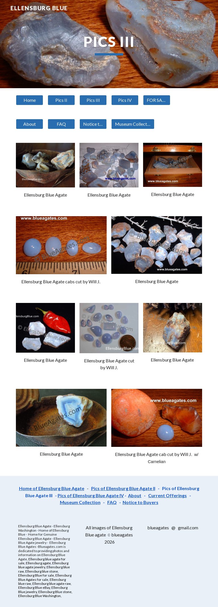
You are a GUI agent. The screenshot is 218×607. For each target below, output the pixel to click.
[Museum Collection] (133, 124)
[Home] (29, 100)
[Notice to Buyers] (93, 124)
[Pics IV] (125, 100)
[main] (109, 44)
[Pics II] (61, 100)
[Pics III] (93, 100)
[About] (29, 124)
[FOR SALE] (156, 100)
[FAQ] (61, 124)
